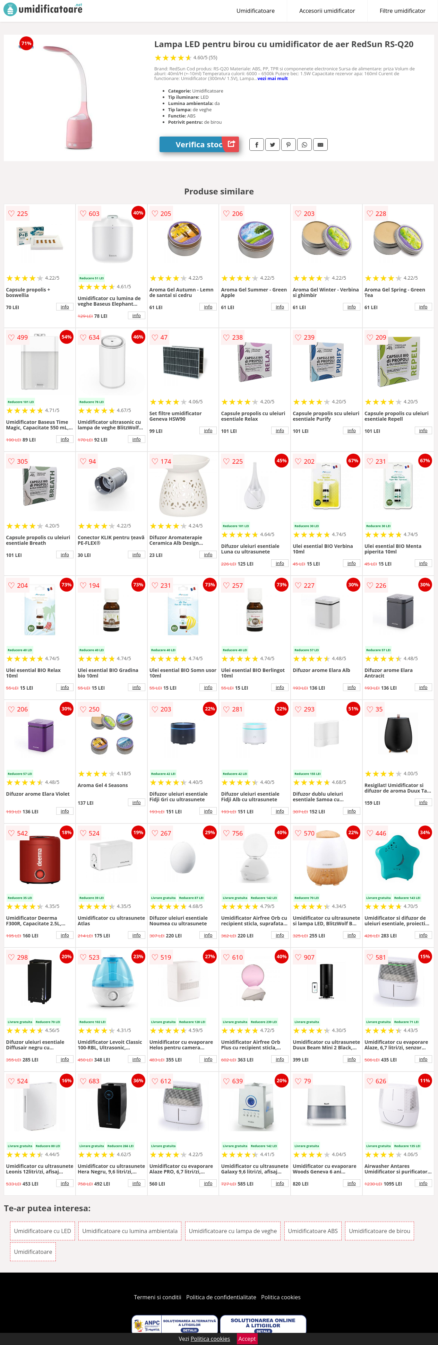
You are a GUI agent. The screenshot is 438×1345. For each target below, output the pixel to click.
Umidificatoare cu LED (42, 1231)
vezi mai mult (273, 78)
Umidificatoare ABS (313, 1231)
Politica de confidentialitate (221, 1297)
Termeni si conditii (157, 1297)
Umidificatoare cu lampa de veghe (233, 1231)
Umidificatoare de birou (379, 1231)
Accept (247, 1339)
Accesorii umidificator (327, 11)
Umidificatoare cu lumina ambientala (130, 1231)
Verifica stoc (207, 144)
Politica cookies (281, 1297)
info (65, 307)
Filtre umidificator (403, 11)
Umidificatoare (256, 11)
